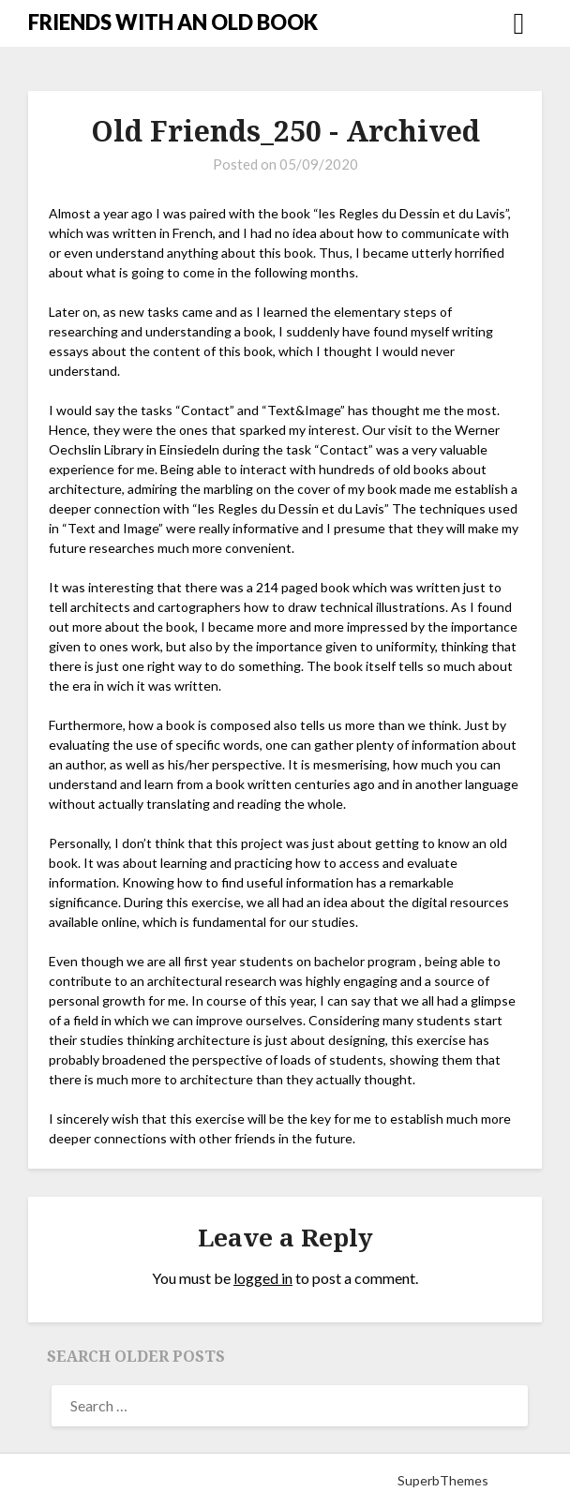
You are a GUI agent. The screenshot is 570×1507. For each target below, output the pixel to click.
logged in (262, 1278)
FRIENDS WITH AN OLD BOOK (173, 22)
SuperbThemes (443, 1480)
